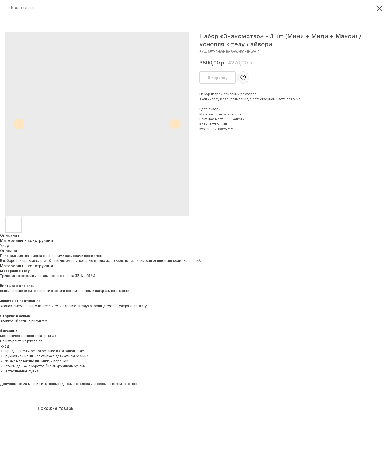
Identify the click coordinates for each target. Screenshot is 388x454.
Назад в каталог (22, 8)
